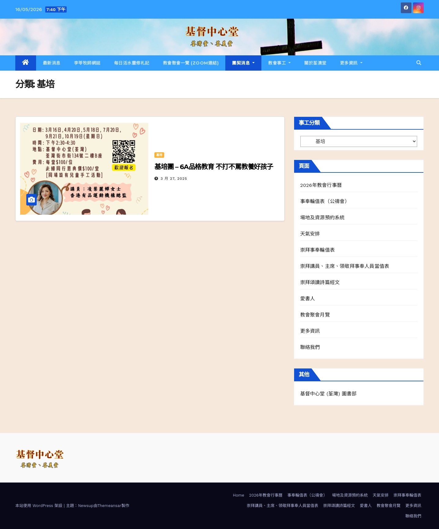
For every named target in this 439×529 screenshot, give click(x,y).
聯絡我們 (310, 347)
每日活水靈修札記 (131, 63)
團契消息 (243, 63)
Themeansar (109, 505)
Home (238, 495)
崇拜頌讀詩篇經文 (320, 282)
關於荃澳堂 (315, 63)
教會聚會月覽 (315, 315)
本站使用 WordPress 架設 (39, 505)
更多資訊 (351, 63)
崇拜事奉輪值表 (317, 250)
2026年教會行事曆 (321, 185)
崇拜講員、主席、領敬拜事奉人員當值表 (344, 266)
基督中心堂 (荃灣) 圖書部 (328, 394)
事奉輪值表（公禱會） (325, 201)
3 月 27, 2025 (173, 178)
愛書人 (307, 298)
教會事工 (279, 63)
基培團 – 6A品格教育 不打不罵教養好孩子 (213, 167)
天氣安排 (310, 234)
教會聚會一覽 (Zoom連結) (191, 63)
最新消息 (52, 63)
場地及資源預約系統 (322, 217)
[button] (418, 63)
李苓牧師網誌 (87, 63)
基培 (159, 155)
